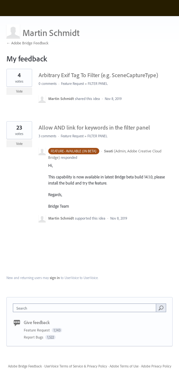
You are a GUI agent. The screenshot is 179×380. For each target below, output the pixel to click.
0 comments (48, 83)
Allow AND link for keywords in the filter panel (94, 127)
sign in (55, 278)
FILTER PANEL (98, 83)
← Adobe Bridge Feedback (27, 43)
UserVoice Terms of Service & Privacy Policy (75, 366)
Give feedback (37, 322)
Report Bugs (34, 337)
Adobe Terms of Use (124, 366)
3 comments (47, 136)
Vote (19, 91)
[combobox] (86, 307)
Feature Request (72, 83)
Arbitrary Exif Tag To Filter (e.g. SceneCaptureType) (98, 75)
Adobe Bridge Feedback (25, 366)
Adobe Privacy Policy (156, 366)
